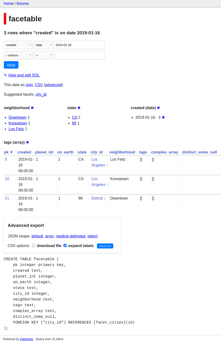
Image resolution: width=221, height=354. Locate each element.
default (37, 236)
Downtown (18, 117)
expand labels (78, 246)
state (82, 152)
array (49, 236)
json (29, 85)
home (8, 3)
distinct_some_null (199, 152)
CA (74, 117)
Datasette (26, 339)
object (92, 236)
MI (74, 123)
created (24, 152)
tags (143, 152)
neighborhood (122, 152)
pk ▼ (8, 152)
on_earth (65, 152)
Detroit (97, 198)
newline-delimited (70, 236)
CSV (39, 85)
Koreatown (18, 123)
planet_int (44, 152)
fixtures (23, 3)
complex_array (164, 152)
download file (47, 246)
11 (7, 198)
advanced (53, 85)
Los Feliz (16, 129)
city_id (41, 94)
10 (7, 179)
